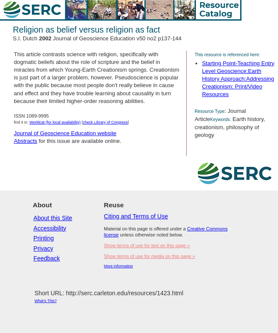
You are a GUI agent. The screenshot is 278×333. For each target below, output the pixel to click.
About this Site (53, 218)
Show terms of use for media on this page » (149, 256)
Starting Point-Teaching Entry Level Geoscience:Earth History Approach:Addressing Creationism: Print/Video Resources (238, 79)
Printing (44, 238)
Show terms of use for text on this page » (147, 245)
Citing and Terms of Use (136, 216)
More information (118, 266)
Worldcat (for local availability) (54, 122)
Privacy (43, 248)
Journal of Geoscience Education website (65, 133)
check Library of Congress (105, 122)
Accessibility (50, 228)
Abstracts (25, 141)
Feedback (47, 258)
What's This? (45, 301)
